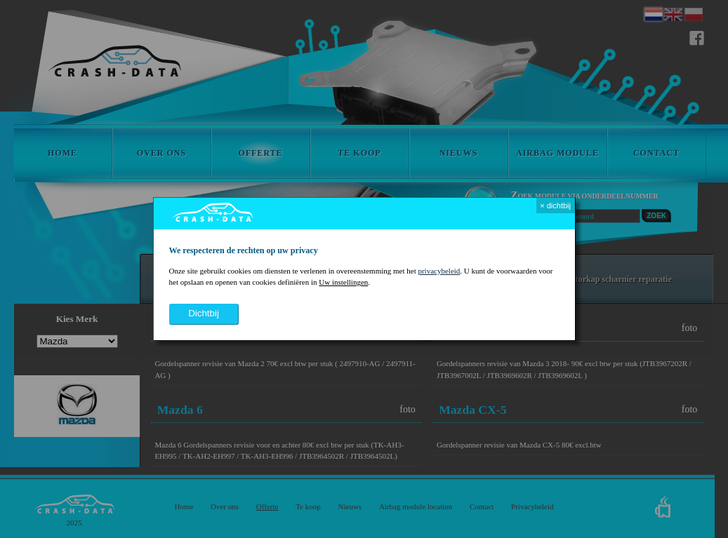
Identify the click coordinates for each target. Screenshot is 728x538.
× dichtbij (555, 205)
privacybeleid (439, 271)
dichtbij (203, 313)
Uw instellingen (343, 282)
